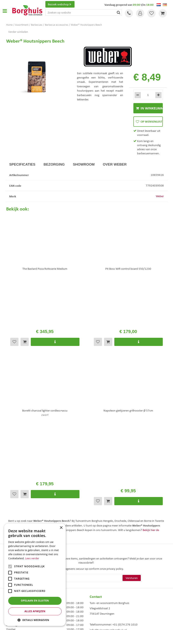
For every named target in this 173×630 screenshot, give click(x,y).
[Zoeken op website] (83, 12)
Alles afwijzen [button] (34, 611)
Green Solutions (88, 623)
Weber (160, 196)
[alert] (35, 574)
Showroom (84, 164)
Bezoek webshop (60, 4)
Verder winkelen (18, 32)
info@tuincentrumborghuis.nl (108, 505)
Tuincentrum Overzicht (110, 623)
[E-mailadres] (86, 453)
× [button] (61, 527)
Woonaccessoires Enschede (103, 589)
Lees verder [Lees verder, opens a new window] (32, 558)
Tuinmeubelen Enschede (102, 585)
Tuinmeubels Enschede (101, 581)
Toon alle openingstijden (21, 512)
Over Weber (115, 164)
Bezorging (54, 164)
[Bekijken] (163, 13)
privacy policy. (115, 444)
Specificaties (22, 164)
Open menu (5, 11)
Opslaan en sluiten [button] (35, 600)
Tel (129, 13)
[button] (35, 620)
